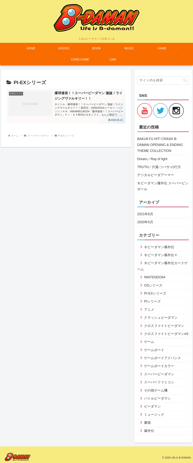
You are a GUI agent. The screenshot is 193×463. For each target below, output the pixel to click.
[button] (185, 80)
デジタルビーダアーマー (155, 175)
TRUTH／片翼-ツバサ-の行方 (159, 167)
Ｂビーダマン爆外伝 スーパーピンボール (162, 186)
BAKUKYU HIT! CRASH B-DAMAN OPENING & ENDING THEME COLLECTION (160, 145)
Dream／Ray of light (152, 159)
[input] (163, 80)
